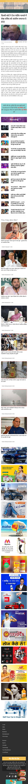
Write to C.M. (13, 1)
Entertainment (5, 734)
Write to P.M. (8, 1)
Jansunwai (19, 1)
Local (3, 724)
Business (4, 731)
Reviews (4, 740)
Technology (5, 747)
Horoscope (5, 736)
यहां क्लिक (21, 107)
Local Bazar (5, 752)
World (3, 729)
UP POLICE (25, 1)
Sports (4, 743)
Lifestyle (4, 745)
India (3, 727)
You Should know (6, 750)
